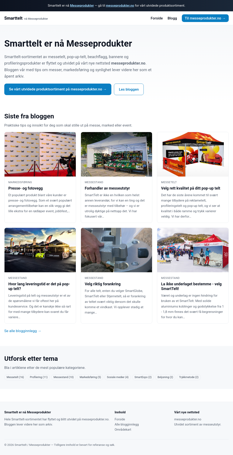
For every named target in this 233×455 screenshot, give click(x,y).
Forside (157, 18)
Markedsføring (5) (90, 377)
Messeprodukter (82, 5)
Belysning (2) (165, 377)
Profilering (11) (39, 377)
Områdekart (123, 429)
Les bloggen (129, 89)
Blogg (172, 18)
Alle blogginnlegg (127, 424)
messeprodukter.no (120, 5)
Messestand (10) (64, 377)
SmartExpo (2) (143, 377)
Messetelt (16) (15, 377)
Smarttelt (26, 18)
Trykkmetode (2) (189, 377)
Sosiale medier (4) (117, 377)
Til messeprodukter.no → (205, 18)
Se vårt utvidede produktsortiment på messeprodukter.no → (58, 89)
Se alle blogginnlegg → (22, 331)
